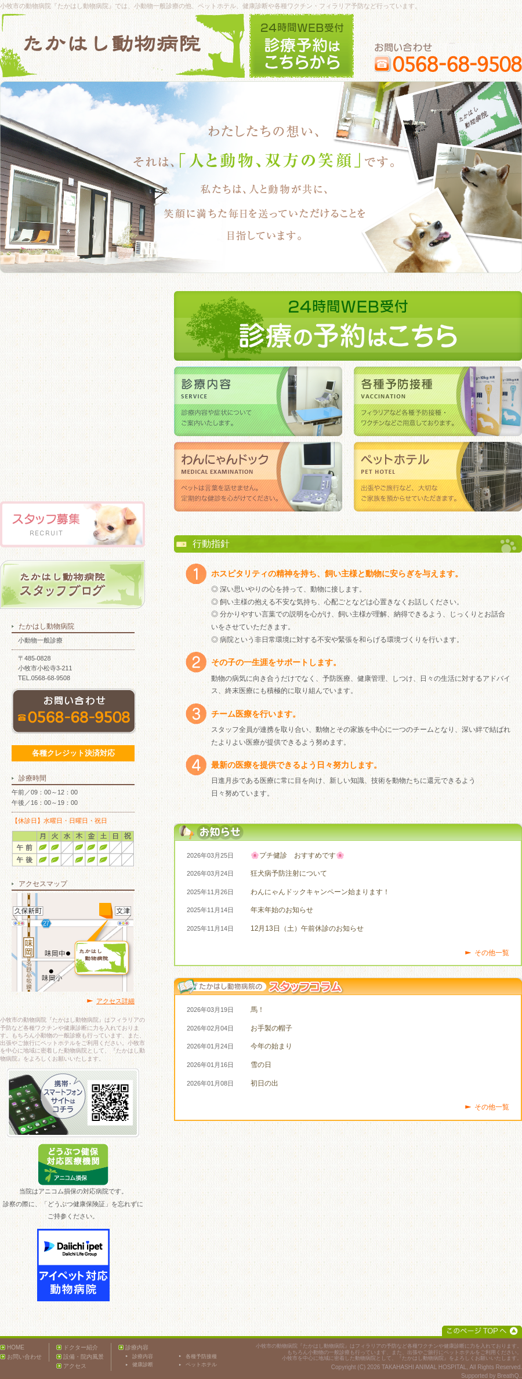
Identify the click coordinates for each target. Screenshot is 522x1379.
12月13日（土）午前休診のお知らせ (307, 928)
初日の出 (264, 1083)
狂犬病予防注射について (289, 873)
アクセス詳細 (115, 1000)
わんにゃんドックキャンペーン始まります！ (320, 892)
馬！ (257, 1010)
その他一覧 (491, 953)
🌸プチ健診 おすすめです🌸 (298, 855)
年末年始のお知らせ (282, 910)
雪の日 (261, 1065)
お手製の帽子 (271, 1028)
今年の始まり (271, 1046)
